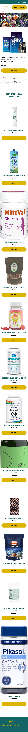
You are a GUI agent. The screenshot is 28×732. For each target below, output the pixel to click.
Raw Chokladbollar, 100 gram (14, 518)
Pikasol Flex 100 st (14, 696)
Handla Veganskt (19, 7)
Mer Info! (14, 70)
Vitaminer (4, 59)
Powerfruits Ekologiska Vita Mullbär (14, 287)
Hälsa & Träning (19, 57)
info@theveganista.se (21, 2)
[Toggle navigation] (3, 11)
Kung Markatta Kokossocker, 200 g (14, 563)
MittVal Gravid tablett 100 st (14, 242)
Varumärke (11, 57)
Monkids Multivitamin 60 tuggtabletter (14, 333)
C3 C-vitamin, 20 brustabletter (14, 130)
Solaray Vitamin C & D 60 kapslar (14, 425)
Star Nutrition (11, 59)
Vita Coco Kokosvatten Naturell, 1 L (14, 176)
